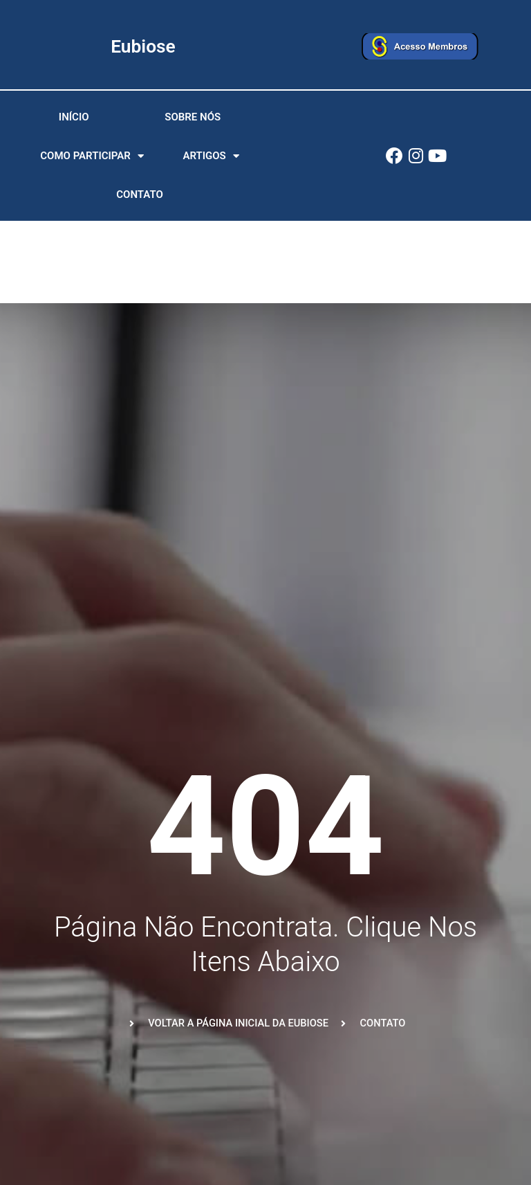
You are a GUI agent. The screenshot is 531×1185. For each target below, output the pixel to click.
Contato (139, 196)
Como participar (92, 158)
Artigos (211, 158)
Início (74, 119)
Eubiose (143, 46)
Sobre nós (193, 119)
